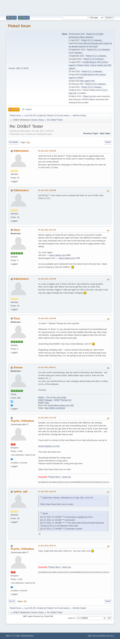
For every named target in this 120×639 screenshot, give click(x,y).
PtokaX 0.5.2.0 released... (94, 59)
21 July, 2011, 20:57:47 (47, 546)
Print (108, 142)
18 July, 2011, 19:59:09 (47, 190)
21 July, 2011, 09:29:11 (47, 367)
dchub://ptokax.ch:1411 (49, 446)
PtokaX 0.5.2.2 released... (92, 40)
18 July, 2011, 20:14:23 (47, 230)
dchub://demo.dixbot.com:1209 (61, 405)
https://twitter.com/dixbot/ (55, 408)
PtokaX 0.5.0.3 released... (96, 84)
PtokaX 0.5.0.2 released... (92, 87)
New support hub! (87, 81)
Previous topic (90, 133)
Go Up (12, 601)
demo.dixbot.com (57, 255)
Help (89, 636)
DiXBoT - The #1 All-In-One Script (52, 397)
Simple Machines (27, 636)
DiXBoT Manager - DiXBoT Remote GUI (54, 400)
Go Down (13, 142)
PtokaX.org (87, 96)
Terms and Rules (99, 636)
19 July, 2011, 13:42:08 (47, 318)
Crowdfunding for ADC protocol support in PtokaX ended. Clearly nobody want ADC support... (90, 65)
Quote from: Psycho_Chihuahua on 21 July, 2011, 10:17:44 (67, 498)
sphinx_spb (21, 491)
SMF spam (28, 616)
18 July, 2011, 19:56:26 (47, 151)
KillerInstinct (21, 151)
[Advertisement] (60, 7)
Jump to (71, 618)
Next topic (105, 133)
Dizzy (41, 120)
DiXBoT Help (43, 403)
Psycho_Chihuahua (22, 420)
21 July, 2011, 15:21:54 (47, 491)
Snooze (34, 120)
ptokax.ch (82, 517)
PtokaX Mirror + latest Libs (60, 477)
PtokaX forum (19, 26)
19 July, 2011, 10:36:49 (47, 279)
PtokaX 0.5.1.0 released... (92, 71)
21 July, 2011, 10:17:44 (47, 418)
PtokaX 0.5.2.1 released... (96, 56)
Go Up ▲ (110, 636)
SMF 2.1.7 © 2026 (13, 636)
